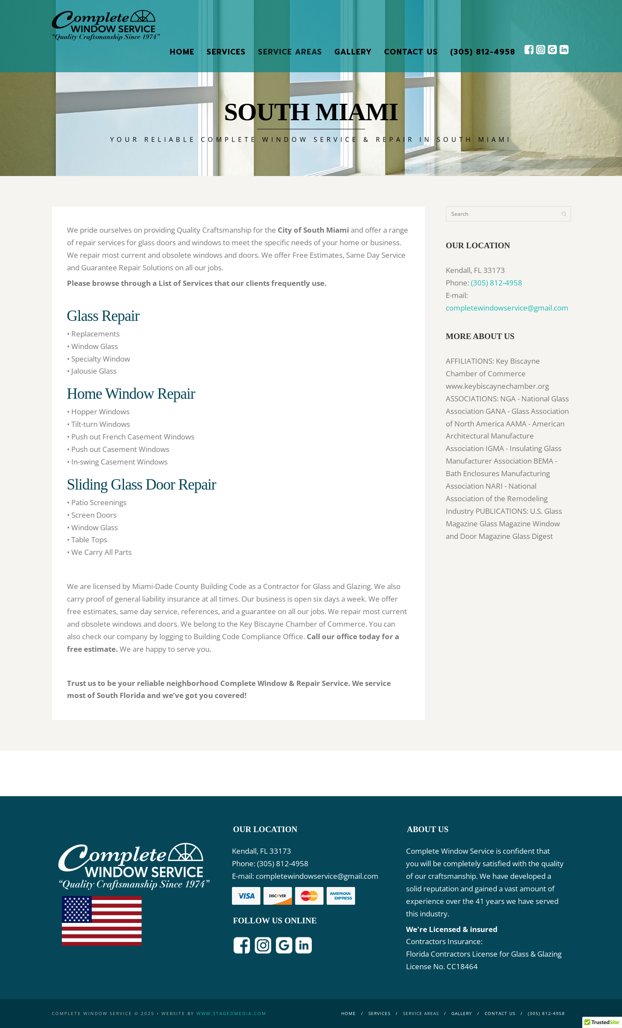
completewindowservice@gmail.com (507, 308)
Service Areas (290, 52)
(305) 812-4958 (482, 52)
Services (226, 52)
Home (182, 52)
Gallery (353, 52)
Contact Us (411, 52)
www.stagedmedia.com (232, 1013)
